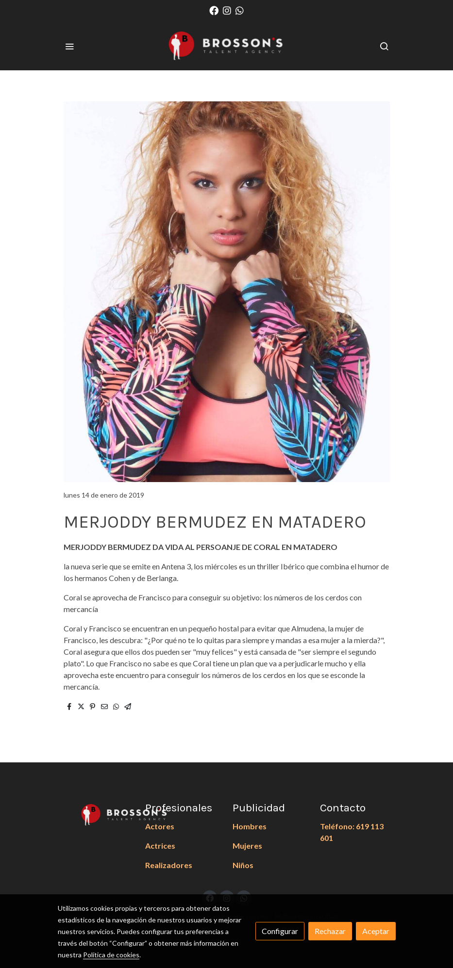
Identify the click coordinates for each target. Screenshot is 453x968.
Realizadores (168, 865)
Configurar (280, 931)
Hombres (250, 826)
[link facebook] (213, 10)
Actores (159, 826)
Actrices (160, 845)
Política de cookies (111, 955)
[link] (226, 46)
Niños (243, 865)
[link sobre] (95, 813)
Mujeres (247, 845)
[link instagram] (227, 10)
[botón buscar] (384, 46)
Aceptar (375, 931)
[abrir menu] (69, 46)
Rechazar (330, 931)
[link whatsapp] (239, 10)
